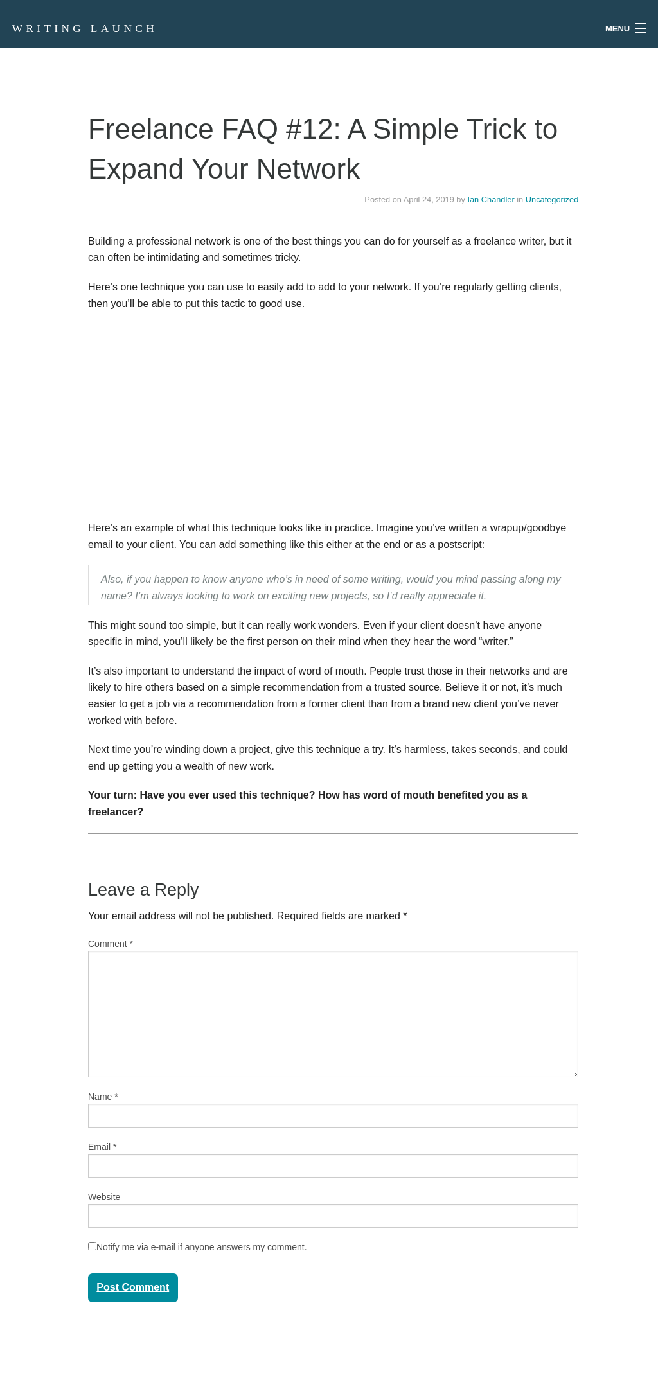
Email (102, 1147)
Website (104, 1197)
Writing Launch (84, 28)
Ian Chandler (490, 199)
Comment (110, 944)
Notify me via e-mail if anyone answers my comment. (197, 1247)
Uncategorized (552, 199)
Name (103, 1097)
